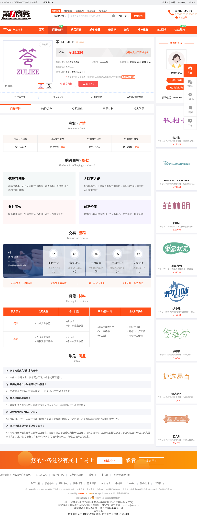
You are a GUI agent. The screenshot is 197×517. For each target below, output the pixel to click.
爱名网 (92, 474)
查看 (63, 147)
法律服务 (143, 29)
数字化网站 (58, 474)
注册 (173, 2)
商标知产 (57, 29)
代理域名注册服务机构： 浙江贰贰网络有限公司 (98, 508)
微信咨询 (176, 87)
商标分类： (61, 62)
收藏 (8, 86)
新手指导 (77, 483)
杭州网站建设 (76, 474)
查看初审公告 (128, 77)
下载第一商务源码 (21, 474)
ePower (81, 493)
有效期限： (125, 62)
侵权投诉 (144, 483)
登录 (164, 2)
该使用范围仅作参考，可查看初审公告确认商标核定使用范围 (93, 77)
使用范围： (61, 72)
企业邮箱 (180, 29)
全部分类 (124, 16)
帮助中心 (63, 483)
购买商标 (76, 29)
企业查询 (80, 11)
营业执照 (98, 511)
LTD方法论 (41, 474)
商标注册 (56, 11)
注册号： (96, 62)
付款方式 (105, 483)
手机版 (118, 483)
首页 (41, 29)
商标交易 (68, 11)
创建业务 (110, 460)
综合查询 (61, 16)
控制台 (192, 2)
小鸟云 (104, 474)
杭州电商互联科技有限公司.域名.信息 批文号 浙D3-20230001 (98, 514)
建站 (127, 29)
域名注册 (91, 11)
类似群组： (61, 67)
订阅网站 (159, 483)
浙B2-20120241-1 (83, 498)
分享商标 (66, 83)
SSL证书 (161, 29)
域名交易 (103, 11)
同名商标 (80, 42)
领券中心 (182, 2)
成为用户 (151, 460)
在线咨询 (181, 17)
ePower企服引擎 (122, 474)
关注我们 (48, 2)
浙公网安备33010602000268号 (106, 498)
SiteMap (131, 483)
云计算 (112, 29)
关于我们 (35, 483)
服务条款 (49, 483)
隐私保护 (91, 483)
